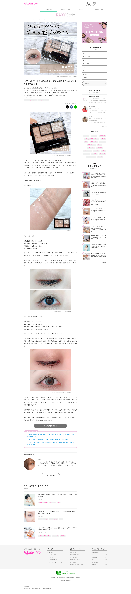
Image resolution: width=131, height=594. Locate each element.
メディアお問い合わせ (75, 554)
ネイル (85, 70)
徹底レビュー (91, 144)
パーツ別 (96, 150)
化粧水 (103, 150)
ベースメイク (86, 56)
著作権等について (70, 577)
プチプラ (100, 147)
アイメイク (30, 97)
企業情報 (53, 577)
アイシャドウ (41, 100)
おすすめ (94, 135)
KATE (47, 100)
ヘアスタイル (91, 147)
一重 (51, 519)
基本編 (45, 502)
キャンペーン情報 (65, 9)
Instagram (94, 557)
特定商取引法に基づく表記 (76, 564)
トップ (32, 9)
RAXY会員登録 (95, 552)
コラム (85, 74)
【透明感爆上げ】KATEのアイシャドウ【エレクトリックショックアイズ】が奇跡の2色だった (50, 436)
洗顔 (58, 502)
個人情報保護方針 (61, 577)
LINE (93, 559)
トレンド (103, 141)
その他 (85, 77)
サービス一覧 (27, 588)
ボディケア (86, 63)
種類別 (45, 519)
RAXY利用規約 (73, 562)
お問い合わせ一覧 (36, 588)
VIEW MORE (103, 126)
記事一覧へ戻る (50, 475)
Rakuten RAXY (31, 3)
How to (40, 502)
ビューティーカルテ (52, 559)
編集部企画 (102, 135)
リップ (99, 144)
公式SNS (81, 9)
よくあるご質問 (99, 9)
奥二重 (55, 519)
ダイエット (102, 153)
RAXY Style (49, 9)
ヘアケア (85, 67)
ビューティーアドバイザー (53, 562)
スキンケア (86, 53)
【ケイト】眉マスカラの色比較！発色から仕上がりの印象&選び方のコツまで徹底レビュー (50, 443)
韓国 (86, 141)
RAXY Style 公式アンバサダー (30, 100)
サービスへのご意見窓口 (76, 559)
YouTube (94, 564)
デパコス (86, 153)
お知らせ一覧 (73, 552)
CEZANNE (62, 535)
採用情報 (78, 577)
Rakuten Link (95, 562)
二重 (61, 519)
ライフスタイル (90, 156)
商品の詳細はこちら (50, 426)
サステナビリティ (47, 588)
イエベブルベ (87, 150)
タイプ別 (100, 156)
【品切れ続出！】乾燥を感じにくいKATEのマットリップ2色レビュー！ (48, 440)
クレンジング (52, 502)
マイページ (50, 557)
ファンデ (94, 153)
